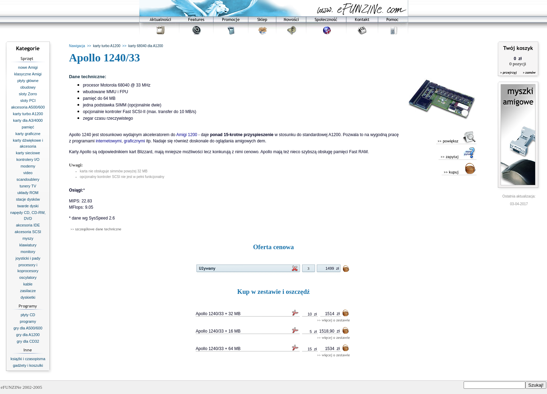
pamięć (28, 127)
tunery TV (28, 186)
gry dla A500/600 (28, 328)
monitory (28, 252)
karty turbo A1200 (28, 114)
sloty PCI (28, 100)
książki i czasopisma (27, 359)
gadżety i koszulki (28, 365)
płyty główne (28, 81)
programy (28, 321)
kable (27, 284)
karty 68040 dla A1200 (145, 46)
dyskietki (28, 297)
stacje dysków (28, 199)
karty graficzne (27, 134)
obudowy (28, 87)
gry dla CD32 (28, 341)
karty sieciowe (28, 153)
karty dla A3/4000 (28, 120)
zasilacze (28, 291)
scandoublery (27, 179)
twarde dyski (27, 206)
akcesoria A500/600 (28, 107)
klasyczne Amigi (28, 74)
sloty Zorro (28, 94)
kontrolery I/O (27, 159)
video (27, 173)
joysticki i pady (28, 258)
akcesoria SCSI (28, 232)
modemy (28, 166)
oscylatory (28, 277)
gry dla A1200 (27, 335)
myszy (27, 238)
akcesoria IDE (28, 225)
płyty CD (28, 315)
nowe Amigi (28, 67)
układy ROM (28, 193)
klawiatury (28, 245)
